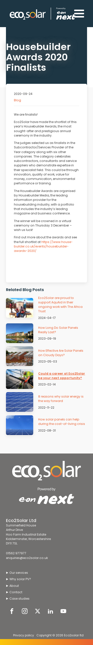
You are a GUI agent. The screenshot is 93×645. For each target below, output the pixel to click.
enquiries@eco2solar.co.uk (27, 558)
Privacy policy (23, 635)
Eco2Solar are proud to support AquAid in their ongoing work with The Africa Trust (60, 305)
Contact (15, 592)
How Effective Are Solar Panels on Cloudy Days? (60, 353)
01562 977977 (16, 553)
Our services (18, 573)
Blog (17, 100)
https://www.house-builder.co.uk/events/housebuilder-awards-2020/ (43, 246)
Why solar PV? (20, 579)
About (14, 586)
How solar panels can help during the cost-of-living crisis (61, 421)
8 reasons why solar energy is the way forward (61, 398)
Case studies (19, 598)
